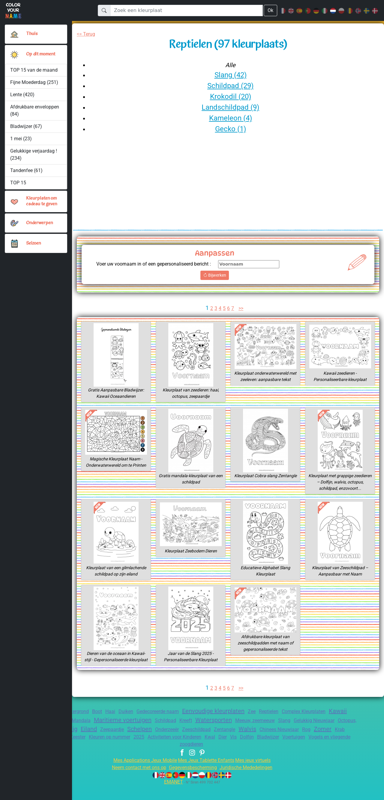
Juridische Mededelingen (251, 781)
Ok (270, 10)
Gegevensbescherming (192, 781)
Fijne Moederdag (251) (34, 82)
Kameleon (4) (230, 118)
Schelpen (184, 741)
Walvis (300, 741)
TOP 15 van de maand (34, 70)
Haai (115, 724)
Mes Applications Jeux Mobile (142, 774)
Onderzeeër (214, 742)
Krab (75, 751)
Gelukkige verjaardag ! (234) (34, 154)
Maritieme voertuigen (152, 732)
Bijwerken (228, 281)
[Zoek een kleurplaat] (186, 10)
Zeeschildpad (246, 742)
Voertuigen (154, 758)
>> (241, 314)
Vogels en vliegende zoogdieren (206, 758)
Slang (324, 733)
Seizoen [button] (34, 243)
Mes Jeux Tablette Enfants (207, 774)
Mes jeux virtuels (257, 774)
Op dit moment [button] (41, 54)
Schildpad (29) (230, 86)
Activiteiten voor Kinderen (235, 751)
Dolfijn (313, 751)
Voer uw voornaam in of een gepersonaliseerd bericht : (158, 267)
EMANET (172, 796)
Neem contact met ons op (133, 781)
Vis (299, 751)
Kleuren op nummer (165, 751)
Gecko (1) (230, 129)
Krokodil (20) (230, 96)
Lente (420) (22, 94)
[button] (14, 54)
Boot (101, 724)
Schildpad (197, 733)
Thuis (31, 34)
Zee (268, 724)
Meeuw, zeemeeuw (293, 733)
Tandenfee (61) (26, 170)
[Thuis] (14, 34)
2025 (196, 751)
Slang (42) (230, 75)
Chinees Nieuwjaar (335, 742)
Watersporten (249, 732)
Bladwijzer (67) (26, 126)
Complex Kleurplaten (324, 724)
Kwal (274, 751)
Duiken (132, 724)
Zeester (130, 751)
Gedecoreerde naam (166, 724)
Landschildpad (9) (230, 107)
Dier (287, 751)
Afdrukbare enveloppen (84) (35, 110)
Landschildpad (101, 751)
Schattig (105, 741)
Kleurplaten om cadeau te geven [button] (43, 201)
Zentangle (276, 742)
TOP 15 (18, 182)
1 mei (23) (21, 138)
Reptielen (286, 724)
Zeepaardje (154, 742)
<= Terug (87, 34)
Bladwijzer (336, 751)
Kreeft (219, 733)
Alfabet (88, 733)
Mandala (108, 733)
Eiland (130, 741)
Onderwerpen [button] (39, 223)
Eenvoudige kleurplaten (226, 723)
